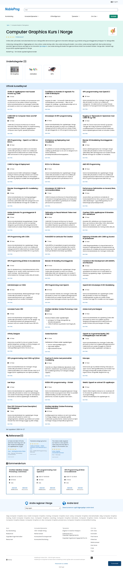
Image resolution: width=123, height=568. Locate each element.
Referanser (38, 534)
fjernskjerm (43, 46)
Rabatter (9, 534)
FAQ (92, 548)
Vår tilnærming (40, 531)
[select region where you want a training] (42, 508)
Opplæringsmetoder (14, 537)
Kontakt (113, 16)
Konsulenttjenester (31, 16)
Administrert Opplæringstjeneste (71, 534)
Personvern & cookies (61, 563)
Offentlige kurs (55, 16)
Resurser (9, 539)
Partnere (94, 537)
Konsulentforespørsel (43, 536)
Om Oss (94, 16)
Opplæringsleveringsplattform (75, 538)
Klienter (94, 539)
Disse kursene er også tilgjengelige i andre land (78, 508)
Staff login (61, 567)
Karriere (94, 545)
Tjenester (75, 16)
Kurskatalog (9, 16)
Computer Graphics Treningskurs (20, 25)
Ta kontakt (114, 563)
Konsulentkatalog (41, 539)
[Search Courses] (71, 9)
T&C (92, 551)
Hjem (8, 25)
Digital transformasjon (71, 531)
